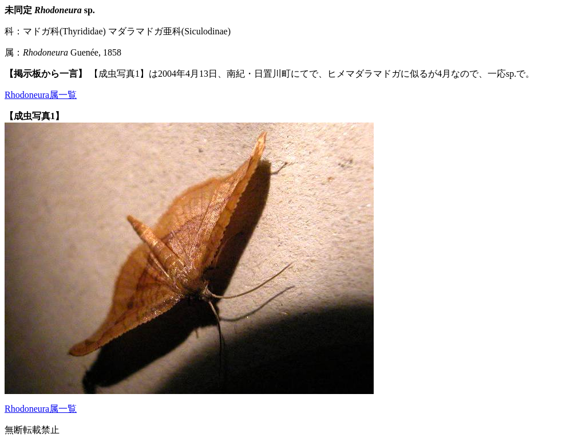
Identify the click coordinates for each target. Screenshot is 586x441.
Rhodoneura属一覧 (41, 95)
